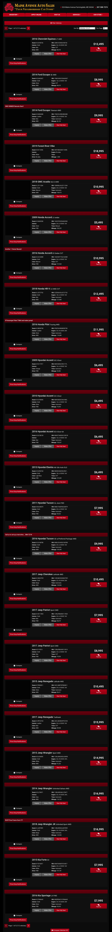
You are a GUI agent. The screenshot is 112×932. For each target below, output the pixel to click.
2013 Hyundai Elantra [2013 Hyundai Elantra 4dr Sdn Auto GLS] (49, 467)
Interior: (34, 45)
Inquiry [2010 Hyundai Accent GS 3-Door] (37, 411)
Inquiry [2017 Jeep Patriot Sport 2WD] (37, 625)
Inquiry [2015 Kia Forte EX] (37, 875)
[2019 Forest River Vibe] (18, 154)
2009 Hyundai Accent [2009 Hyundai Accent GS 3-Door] (47, 360)
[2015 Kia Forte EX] (18, 868)
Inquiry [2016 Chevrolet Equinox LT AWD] (37, 54)
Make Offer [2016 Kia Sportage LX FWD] (48, 910)
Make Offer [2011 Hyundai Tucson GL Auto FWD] (48, 518)
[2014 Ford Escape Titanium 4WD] (18, 118)
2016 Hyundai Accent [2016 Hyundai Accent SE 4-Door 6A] (48, 431)
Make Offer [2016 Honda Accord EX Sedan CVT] (48, 268)
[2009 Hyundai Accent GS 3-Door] (18, 368)
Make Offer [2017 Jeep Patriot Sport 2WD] (48, 625)
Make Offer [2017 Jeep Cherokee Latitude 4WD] (48, 589)
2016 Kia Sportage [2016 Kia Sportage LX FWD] (44, 895)
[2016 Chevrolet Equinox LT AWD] (18, 47)
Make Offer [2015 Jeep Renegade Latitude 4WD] (48, 696)
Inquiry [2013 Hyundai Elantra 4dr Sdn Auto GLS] (37, 482)
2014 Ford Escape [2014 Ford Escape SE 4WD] (44, 74)
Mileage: (53, 50)
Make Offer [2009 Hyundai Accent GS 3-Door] (48, 375)
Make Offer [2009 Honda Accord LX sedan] (48, 232)
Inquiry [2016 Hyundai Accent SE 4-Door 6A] (37, 446)
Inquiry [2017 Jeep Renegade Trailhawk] (37, 732)
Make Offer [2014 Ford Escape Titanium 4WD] (48, 125)
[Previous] (6, 28)
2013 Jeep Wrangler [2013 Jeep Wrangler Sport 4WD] (46, 752)
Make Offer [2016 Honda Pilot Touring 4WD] (48, 339)
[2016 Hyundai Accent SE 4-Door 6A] (18, 440)
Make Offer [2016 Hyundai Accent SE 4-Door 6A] (48, 446)
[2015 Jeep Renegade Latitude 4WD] (18, 690)
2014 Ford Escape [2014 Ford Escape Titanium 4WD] (46, 110)
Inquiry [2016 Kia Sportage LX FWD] (37, 910)
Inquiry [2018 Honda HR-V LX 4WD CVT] (37, 303)
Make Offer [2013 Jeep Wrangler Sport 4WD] (48, 767)
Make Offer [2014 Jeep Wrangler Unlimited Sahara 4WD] (48, 803)
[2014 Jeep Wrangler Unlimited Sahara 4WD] (18, 797)
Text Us (98, 49)
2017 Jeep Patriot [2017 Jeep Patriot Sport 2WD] (45, 610)
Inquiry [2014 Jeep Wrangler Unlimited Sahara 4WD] (37, 803)
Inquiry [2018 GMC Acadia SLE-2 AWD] (37, 196)
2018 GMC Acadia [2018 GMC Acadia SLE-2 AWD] (45, 181)
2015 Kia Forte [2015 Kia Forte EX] (40, 859)
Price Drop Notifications (18, 63)
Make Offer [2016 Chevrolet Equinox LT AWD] (48, 54)
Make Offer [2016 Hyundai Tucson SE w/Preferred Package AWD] (48, 553)
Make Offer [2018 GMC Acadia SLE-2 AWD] (48, 196)
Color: (34, 47)
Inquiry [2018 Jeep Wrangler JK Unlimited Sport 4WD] (37, 839)
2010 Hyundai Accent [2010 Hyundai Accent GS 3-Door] (47, 395)
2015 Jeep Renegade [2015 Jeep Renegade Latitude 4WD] (48, 681)
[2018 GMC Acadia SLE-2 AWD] (18, 190)
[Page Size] (105, 28)
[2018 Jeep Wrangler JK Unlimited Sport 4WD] (18, 832)
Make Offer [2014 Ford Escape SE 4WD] (48, 89)
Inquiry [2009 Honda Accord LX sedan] (37, 232)
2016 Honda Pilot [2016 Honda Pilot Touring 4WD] (46, 324)
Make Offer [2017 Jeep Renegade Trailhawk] (48, 732)
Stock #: (34, 43)
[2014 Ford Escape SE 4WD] (18, 83)
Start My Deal (61, 54)
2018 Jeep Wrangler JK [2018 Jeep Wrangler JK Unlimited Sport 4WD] (51, 824)
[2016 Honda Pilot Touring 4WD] (18, 333)
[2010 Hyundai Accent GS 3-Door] (18, 404)
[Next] (28, 28)
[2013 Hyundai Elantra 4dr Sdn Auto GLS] (18, 475)
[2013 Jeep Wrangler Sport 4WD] (18, 761)
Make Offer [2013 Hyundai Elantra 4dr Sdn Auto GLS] (48, 482)
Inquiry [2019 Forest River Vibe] (37, 161)
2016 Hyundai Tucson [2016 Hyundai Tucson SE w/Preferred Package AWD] (54, 538)
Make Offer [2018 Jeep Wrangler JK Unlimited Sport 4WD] (48, 839)
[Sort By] (87, 28)
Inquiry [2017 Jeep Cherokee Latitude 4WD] (37, 589)
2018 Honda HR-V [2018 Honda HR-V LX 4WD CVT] (46, 288)
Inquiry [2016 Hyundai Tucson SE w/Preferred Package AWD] (37, 553)
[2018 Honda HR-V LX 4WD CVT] (18, 297)
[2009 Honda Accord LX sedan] (18, 226)
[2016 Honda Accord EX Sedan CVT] (18, 261)
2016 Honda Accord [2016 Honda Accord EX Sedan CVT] (47, 253)
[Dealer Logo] (29, 7)
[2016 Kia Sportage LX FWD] (18, 904)
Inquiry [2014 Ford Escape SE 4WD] (37, 89)
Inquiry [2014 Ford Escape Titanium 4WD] (37, 125)
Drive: (33, 50)
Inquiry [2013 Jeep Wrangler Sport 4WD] (37, 767)
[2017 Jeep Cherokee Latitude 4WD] (18, 582)
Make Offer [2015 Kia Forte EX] (48, 875)
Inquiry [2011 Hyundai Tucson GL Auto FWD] (37, 518)
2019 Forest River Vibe (43, 146)
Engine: (53, 45)
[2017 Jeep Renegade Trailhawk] (18, 725)
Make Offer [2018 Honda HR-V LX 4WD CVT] (48, 303)
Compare (19, 59)
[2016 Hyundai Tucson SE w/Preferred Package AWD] (18, 547)
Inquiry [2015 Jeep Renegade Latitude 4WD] (37, 696)
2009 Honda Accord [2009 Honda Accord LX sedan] (45, 217)
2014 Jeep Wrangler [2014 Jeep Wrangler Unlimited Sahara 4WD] (50, 788)
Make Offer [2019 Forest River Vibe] (48, 161)
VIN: (52, 43)
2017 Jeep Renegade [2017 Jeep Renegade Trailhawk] (46, 717)
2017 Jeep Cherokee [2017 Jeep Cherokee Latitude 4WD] (47, 574)
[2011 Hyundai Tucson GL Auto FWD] (18, 511)
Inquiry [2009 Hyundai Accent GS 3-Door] (37, 375)
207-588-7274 (102, 7)
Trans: (53, 47)
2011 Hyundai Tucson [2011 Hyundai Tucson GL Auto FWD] (48, 503)
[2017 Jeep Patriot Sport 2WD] (18, 618)
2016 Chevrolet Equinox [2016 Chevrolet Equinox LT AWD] (47, 39)
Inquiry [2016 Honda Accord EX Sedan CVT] (37, 268)
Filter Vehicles (56, 23)
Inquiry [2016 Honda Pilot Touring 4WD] (37, 339)
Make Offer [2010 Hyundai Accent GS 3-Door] (48, 411)
